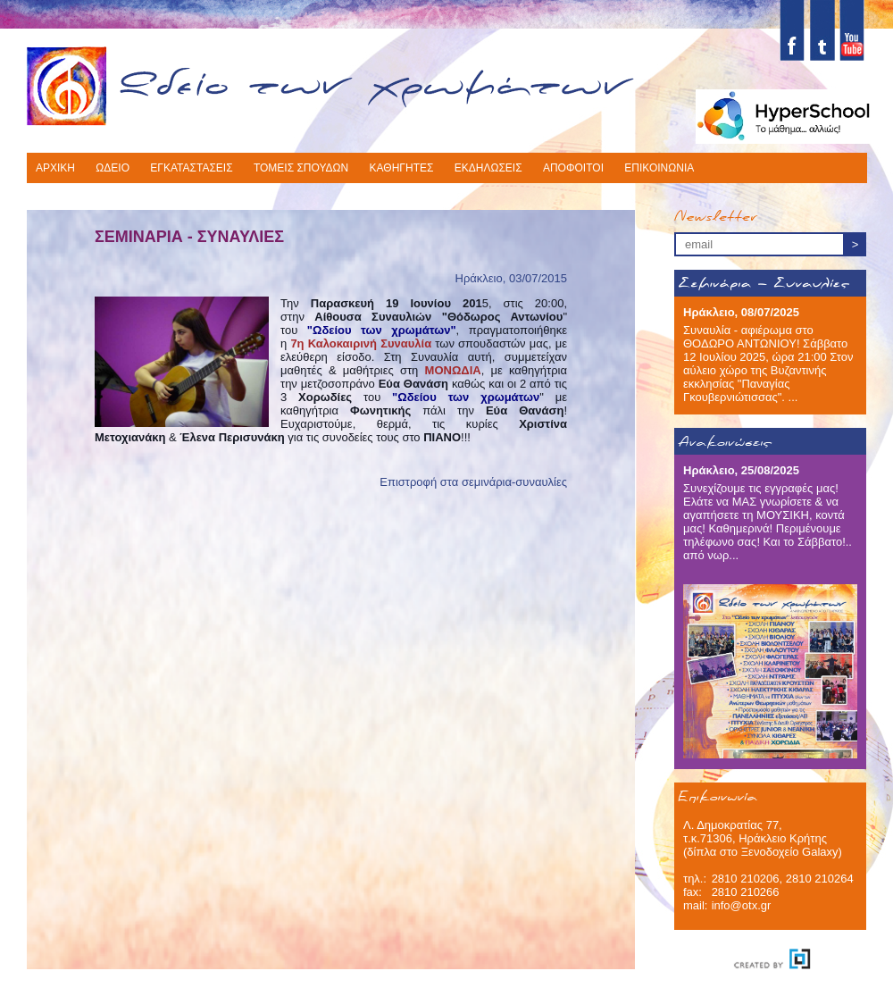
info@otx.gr (742, 905)
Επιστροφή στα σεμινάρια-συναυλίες (473, 482)
